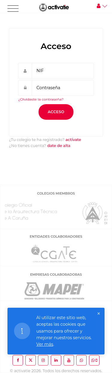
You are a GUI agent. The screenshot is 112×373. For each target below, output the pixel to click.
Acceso (56, 111)
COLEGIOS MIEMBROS (56, 193)
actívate (73, 139)
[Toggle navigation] (13, 8)
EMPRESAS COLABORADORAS (56, 274)
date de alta (58, 145)
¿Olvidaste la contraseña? (41, 99)
